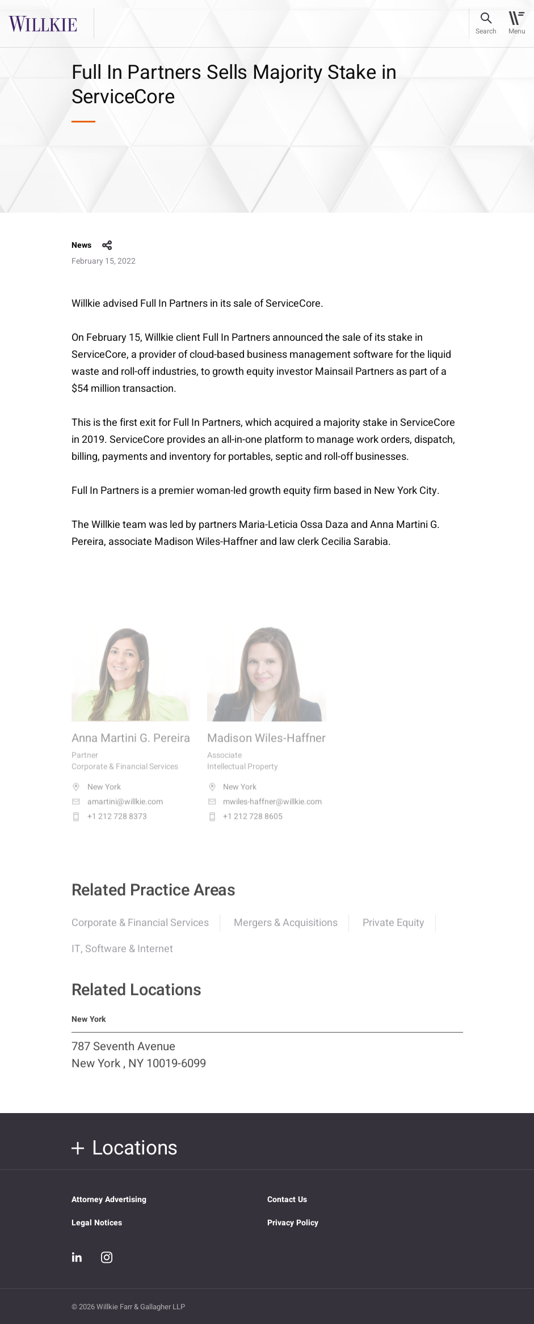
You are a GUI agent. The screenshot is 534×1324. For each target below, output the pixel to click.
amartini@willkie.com (117, 810)
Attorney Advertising (109, 1199)
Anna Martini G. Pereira (131, 747)
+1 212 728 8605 (245, 825)
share (107, 245)
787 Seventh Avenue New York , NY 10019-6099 (139, 1062)
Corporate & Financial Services (140, 929)
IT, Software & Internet (122, 955)
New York (96, 795)
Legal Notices (97, 1223)
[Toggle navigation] (516, 24)
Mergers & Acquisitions (286, 929)
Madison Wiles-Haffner (266, 747)
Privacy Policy (292, 1223)
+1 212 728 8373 (109, 825)
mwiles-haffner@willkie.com (264, 810)
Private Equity (393, 929)
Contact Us (287, 1199)
